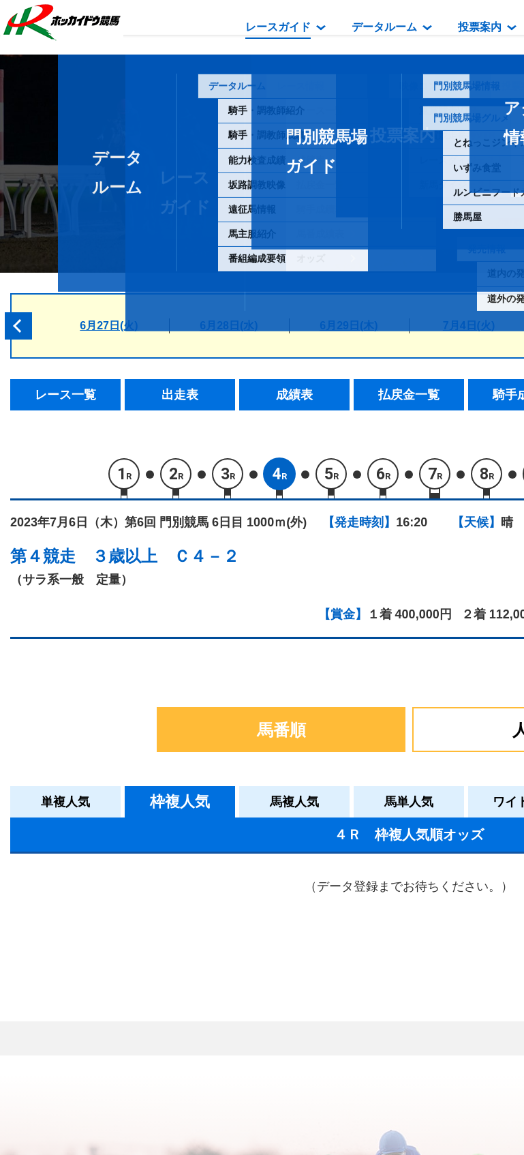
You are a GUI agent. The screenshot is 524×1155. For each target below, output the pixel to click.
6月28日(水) (229, 325)
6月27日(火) (109, 325)
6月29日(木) (348, 325)
